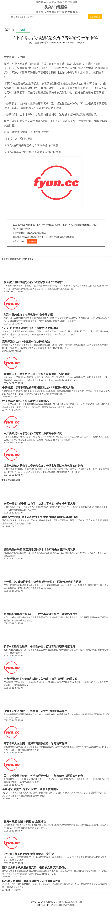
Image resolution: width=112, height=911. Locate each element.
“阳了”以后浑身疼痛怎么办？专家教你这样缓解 (30, 328)
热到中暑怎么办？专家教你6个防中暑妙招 (28, 314)
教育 (70, 12)
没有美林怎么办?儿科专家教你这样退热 (25, 401)
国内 (38, 2)
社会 (49, 2)
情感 (59, 2)
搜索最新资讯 (95, 17)
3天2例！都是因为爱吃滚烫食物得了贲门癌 (29, 854)
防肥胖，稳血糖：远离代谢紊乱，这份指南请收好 (31, 881)
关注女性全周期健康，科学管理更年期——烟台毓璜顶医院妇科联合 (43, 775)
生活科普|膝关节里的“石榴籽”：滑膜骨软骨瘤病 (30, 789)
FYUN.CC (48, 902)
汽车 (70, 2)
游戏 (64, 12)
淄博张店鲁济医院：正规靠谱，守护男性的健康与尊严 (35, 711)
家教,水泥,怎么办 (17, 259)
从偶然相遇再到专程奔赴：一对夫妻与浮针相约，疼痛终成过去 (41, 614)
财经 (49, 12)
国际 (43, 2)
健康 (75, 2)
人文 (64, 2)
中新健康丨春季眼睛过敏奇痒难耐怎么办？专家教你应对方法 (38, 387)
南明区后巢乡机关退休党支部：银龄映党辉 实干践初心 (34, 867)
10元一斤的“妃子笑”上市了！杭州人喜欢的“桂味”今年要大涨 (39, 503)
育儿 (75, 12)
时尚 (54, 2)
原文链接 (32, 241)
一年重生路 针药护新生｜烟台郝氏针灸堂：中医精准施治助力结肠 (42, 581)
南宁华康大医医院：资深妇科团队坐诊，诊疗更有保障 (35, 743)
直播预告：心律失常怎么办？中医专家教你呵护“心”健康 (37, 374)
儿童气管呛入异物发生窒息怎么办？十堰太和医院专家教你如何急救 (43, 465)
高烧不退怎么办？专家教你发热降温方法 (26, 341)
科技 (59, 12)
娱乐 (43, 12)
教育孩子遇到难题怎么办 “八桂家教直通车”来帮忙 (33, 282)
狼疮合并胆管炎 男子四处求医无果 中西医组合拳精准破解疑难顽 (40, 517)
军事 (54, 12)
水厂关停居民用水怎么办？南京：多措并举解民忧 (33, 433)
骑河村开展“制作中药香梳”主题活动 (25, 821)
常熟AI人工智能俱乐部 (70, 902)
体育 (38, 12)
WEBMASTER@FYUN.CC (63, 905)
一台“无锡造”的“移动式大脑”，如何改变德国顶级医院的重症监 (41, 678)
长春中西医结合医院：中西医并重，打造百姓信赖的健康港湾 (39, 646)
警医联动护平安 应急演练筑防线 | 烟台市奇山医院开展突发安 (39, 549)
